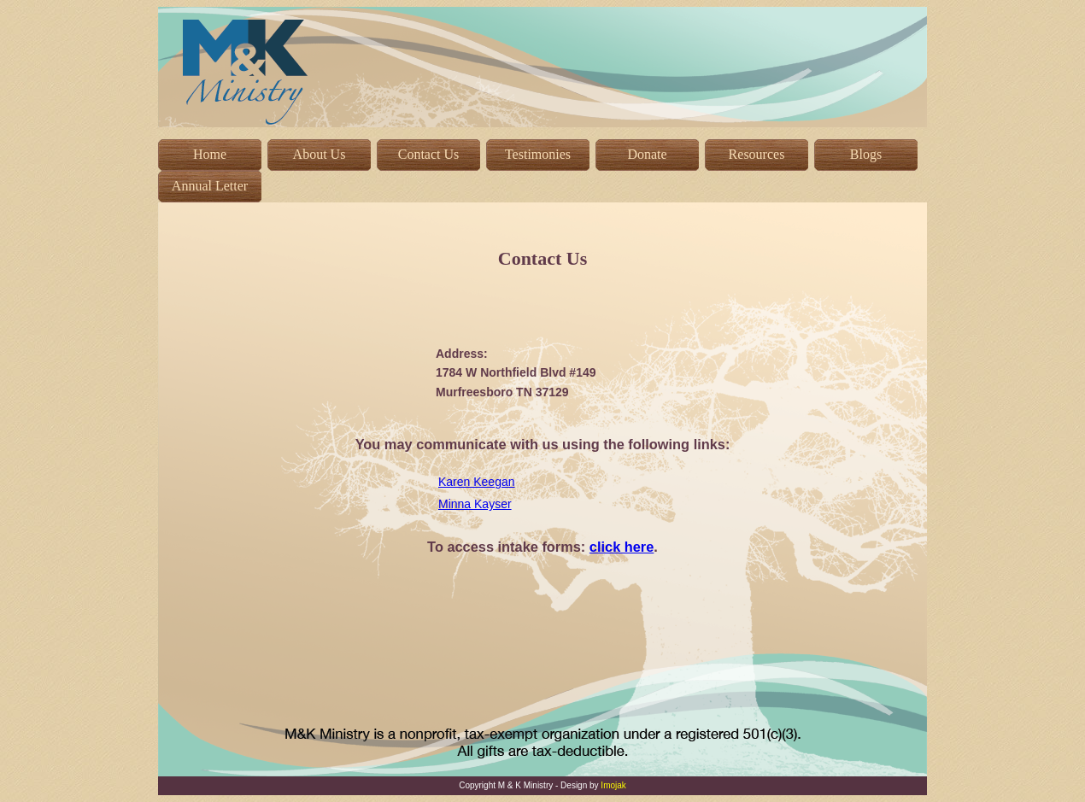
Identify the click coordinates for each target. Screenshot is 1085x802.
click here (621, 546)
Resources (757, 154)
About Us (319, 154)
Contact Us (429, 154)
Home (209, 154)
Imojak (613, 785)
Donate (646, 154)
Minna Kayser (475, 504)
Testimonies (538, 154)
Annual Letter (210, 186)
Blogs (866, 154)
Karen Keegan (476, 482)
